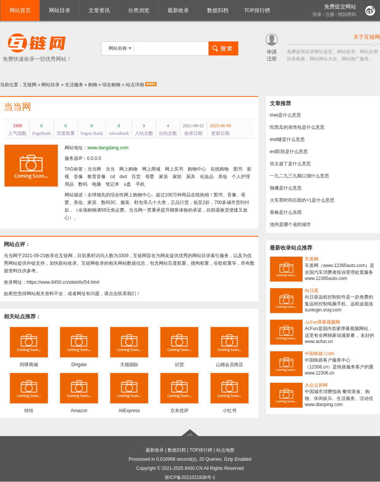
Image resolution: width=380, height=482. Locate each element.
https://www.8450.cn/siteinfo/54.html (63, 282)
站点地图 (225, 450)
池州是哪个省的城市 (290, 224)
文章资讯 (99, 10)
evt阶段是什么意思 (289, 151)
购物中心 (197, 169)
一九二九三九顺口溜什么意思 (299, 176)
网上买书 (174, 169)
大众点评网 (316, 385)
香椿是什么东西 (286, 212)
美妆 (222, 176)
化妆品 (207, 176)
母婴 (149, 176)
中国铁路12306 (319, 353)
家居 (163, 176)
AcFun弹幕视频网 (322, 322)
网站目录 (59, 10)
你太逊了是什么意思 (290, 163)
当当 (110, 169)
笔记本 (112, 184)
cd (112, 176)
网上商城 (151, 169)
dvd (123, 176)
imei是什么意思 (285, 115)
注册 (329, 14)
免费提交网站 (340, 6)
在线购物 (220, 169)
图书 (237, 169)
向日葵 (311, 290)
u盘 (127, 184)
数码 (82, 184)
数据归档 (217, 10)
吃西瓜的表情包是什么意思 (297, 127)
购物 (92, 84)
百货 (136, 176)
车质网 (311, 259)
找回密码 (347, 14)
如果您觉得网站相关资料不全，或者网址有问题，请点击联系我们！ (72, 293)
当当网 (17, 107)
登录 (316, 14)
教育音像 (96, 176)
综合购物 (111, 84)
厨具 (190, 176)
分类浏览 (138, 10)
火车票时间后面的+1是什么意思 (302, 200)
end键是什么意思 (287, 139)
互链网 (29, 84)
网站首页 (20, 10)
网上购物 (128, 169)
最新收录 (178, 10)
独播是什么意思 (286, 188)
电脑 (96, 184)
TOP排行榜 (257, 10)
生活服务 (74, 84)
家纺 (177, 176)
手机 (140, 184)
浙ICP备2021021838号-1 (190, 477)
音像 (78, 176)
